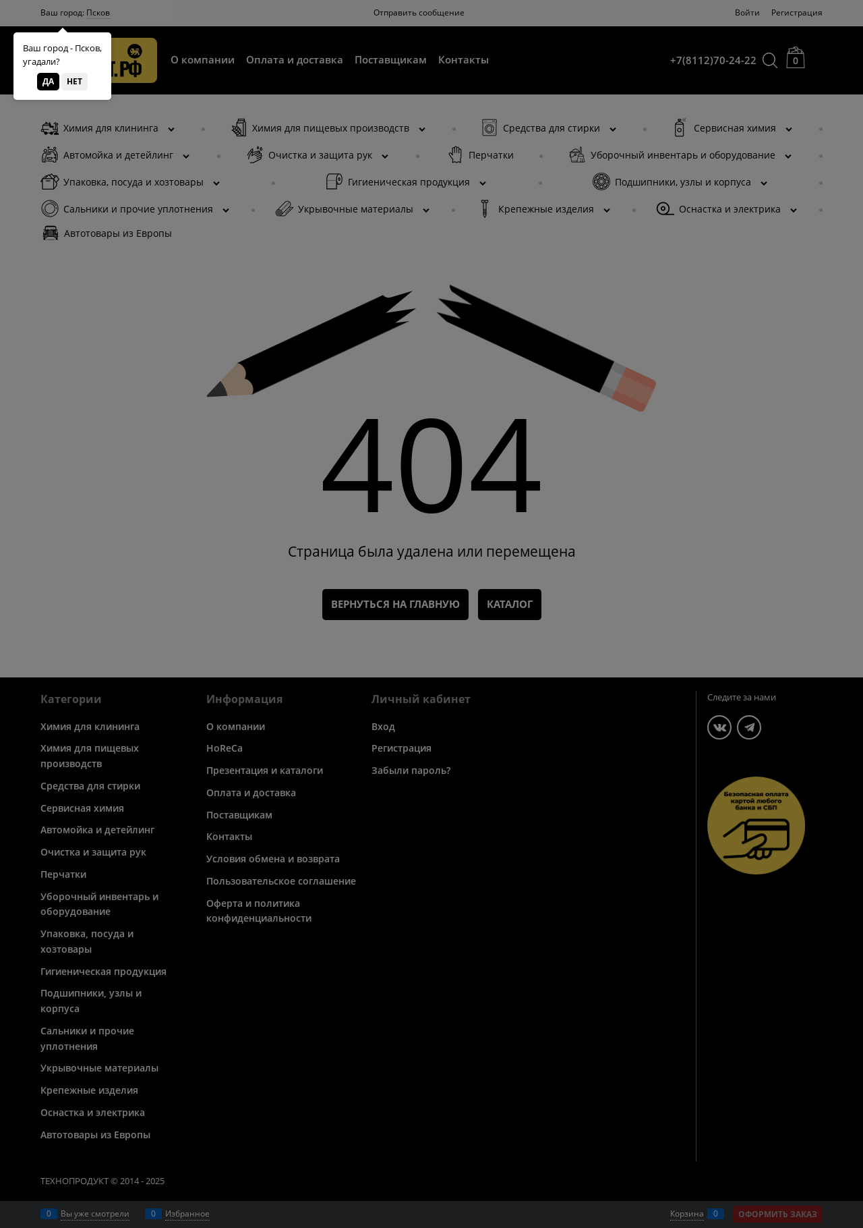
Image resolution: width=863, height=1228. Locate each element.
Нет (74, 81)
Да (48, 81)
